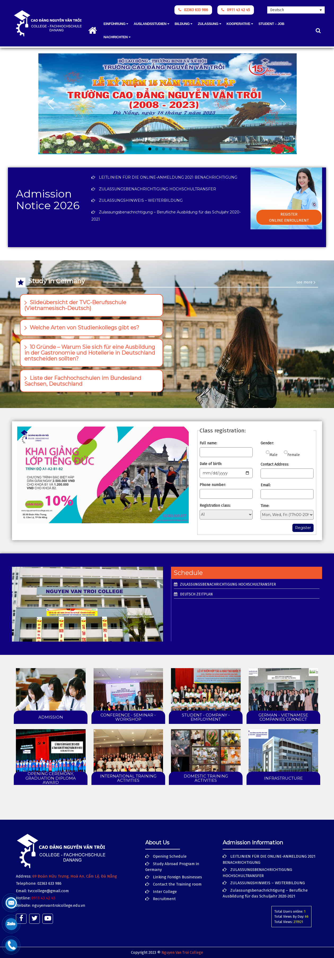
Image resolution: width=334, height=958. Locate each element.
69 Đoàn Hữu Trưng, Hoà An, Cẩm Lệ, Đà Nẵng (74, 876)
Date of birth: (211, 464)
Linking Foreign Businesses (177, 877)
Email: (266, 485)
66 (307, 916)
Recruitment (164, 898)
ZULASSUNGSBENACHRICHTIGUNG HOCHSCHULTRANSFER (157, 189)
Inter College (165, 891)
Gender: (267, 443)
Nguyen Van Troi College (182, 952)
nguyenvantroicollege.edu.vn (58, 905)
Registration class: (215, 505)
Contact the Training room (177, 884)
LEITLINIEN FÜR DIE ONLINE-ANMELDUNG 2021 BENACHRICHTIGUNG (168, 177)
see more (305, 282)
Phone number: (213, 485)
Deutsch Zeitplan (196, 594)
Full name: (208, 443)
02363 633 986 (193, 10)
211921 (298, 922)
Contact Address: (275, 464)
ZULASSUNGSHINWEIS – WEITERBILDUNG (141, 200)
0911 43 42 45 (235, 10)
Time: (265, 506)
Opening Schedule (170, 856)
